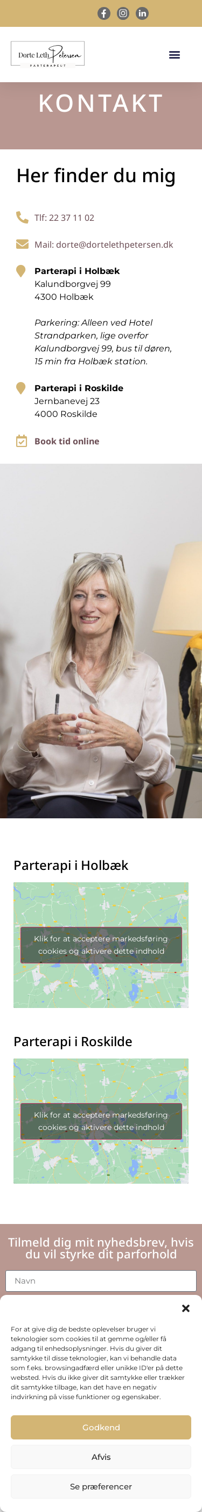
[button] (185, 1308)
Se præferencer (101, 1486)
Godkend (101, 1427)
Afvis (101, 1457)
